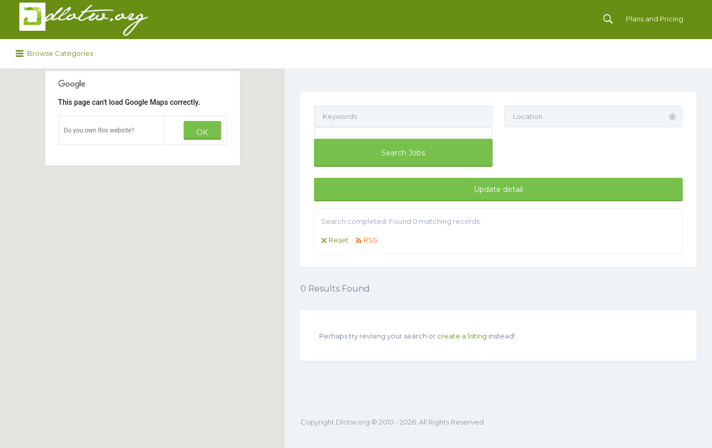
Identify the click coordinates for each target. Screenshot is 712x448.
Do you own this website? (99, 130)
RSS (371, 240)
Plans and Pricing (654, 19)
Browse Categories (60, 53)
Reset (338, 240)
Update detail (498, 189)
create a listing (462, 336)
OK (202, 132)
